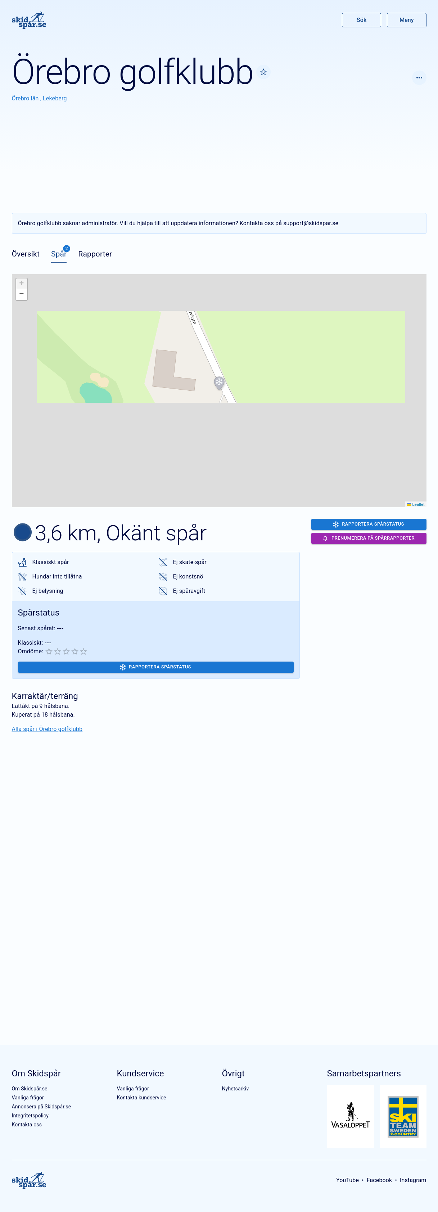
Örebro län (26, 98)
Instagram (413, 1180)
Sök (362, 20)
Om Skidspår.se (30, 1088)
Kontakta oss (27, 1124)
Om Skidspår (36, 1073)
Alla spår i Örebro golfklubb (47, 729)
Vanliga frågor (28, 1097)
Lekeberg (55, 98)
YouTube (347, 1180)
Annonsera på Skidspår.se (41, 1106)
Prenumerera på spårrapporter (368, 538)
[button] (219, 383)
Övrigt (233, 1073)
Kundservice (140, 1073)
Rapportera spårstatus (155, 667)
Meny (406, 20)
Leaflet (415, 504)
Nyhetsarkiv (235, 1088)
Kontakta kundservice (141, 1097)
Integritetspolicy (30, 1115)
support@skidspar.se (310, 223)
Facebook (379, 1180)
